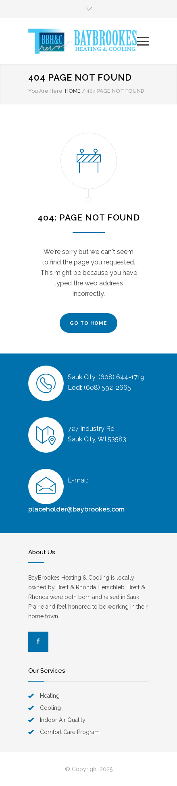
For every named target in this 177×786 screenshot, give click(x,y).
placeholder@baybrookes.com (76, 509)
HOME (73, 91)
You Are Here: (46, 91)
